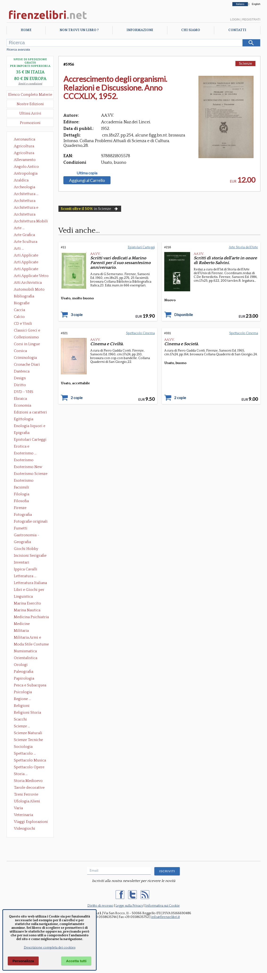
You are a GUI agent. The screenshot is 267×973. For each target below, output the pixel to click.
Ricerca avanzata (18, 49)
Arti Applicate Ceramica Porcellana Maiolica (31, 255)
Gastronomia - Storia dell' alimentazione (26, 535)
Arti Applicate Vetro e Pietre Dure (31, 276)
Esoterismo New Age (28, 467)
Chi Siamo (190, 30)
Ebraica (20, 398)
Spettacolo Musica (30, 760)
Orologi (21, 665)
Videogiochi (24, 828)
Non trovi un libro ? (79, 30)
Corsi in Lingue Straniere (27, 344)
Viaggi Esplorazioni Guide (31, 822)
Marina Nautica (27, 610)
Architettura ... (26, 194)
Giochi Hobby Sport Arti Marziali (30, 549)
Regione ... (22, 699)
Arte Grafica (24, 235)
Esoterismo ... (25, 453)
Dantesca (21, 371)
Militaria (21, 631)
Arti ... (19, 248)
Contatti (237, 30)
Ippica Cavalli (25, 569)
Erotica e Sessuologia (24, 446)
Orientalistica (25, 658)
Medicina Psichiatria (31, 617)
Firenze (20, 508)
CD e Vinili (23, 323)
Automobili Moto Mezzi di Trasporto (30, 289)
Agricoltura (24, 146)
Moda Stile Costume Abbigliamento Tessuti (31, 644)
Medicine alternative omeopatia (23, 624)
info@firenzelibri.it (165, 917)
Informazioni (140, 30)
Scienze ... (22, 726)
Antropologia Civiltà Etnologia (28, 173)
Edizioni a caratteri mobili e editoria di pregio (31, 412)
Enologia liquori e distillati (29, 426)
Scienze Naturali (28, 733)
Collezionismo (26, 337)
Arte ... (19, 228)
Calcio (19, 317)
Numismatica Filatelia (25, 651)
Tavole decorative (29, 787)
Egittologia (23, 419)
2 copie (76, 398)
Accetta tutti (76, 961)
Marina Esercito (27, 603)
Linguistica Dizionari (23, 597)
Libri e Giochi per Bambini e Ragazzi (29, 590)
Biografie (21, 303)
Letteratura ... (25, 576)
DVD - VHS (23, 392)
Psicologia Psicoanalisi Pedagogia (24, 692)
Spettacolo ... (25, 753)
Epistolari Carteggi (30, 439)
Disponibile (183, 314)
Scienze (245, 63)
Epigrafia (21, 433)
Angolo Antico (26, 166)
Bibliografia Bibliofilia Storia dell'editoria (28, 296)
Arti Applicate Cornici (26, 262)
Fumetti (20, 528)
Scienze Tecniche (28, 740)
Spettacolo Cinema (140, 333)
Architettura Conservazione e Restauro (28, 201)
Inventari (21, 562)
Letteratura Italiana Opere (30, 583)
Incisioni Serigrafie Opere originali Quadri (30, 556)
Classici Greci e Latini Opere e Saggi (31, 330)
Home (26, 30)
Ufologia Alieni (27, 801)
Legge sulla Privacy (129, 906)
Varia (18, 808)
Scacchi (20, 719)
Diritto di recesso (100, 906)
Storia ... (21, 774)
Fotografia (23, 515)
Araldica (21, 180)
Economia (22, 405)
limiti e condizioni (30, 83)
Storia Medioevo (28, 781)
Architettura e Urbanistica (26, 208)
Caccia (19, 310)
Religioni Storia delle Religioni (27, 713)
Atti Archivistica (28, 282)
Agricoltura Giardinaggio (25, 153)
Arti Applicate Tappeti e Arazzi (28, 269)
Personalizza (23, 961)
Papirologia (24, 678)
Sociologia (23, 747)
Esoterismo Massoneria (23, 460)
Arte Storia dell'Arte (243, 247)
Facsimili (21, 487)
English (256, 4)
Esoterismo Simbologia (24, 481)
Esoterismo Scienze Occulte (30, 474)
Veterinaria (23, 815)
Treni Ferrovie (26, 794)
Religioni (21, 706)
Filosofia (21, 501)
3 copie (76, 314)
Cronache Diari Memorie (27, 365)
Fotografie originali (31, 521)
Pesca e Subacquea (30, 685)
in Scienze (90, 209)
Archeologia (24, 187)
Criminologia (25, 358)
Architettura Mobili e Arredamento (31, 221)
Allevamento (25, 160)
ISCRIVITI (167, 871)
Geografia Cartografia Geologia (23, 542)
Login (235, 19)
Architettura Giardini (24, 214)
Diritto (20, 385)
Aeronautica (24, 139)
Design (20, 378)
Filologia (21, 494)
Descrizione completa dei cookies (49, 947)
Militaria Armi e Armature (27, 638)
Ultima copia (87, 173)
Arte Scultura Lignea (25, 242)
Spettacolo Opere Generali (29, 767)
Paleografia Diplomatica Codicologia (24, 672)
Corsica (20, 351)
